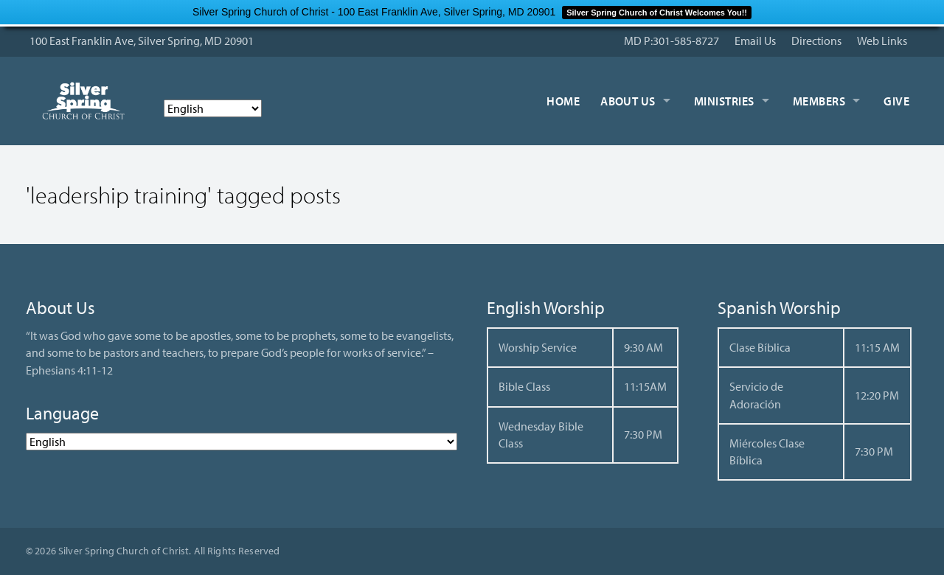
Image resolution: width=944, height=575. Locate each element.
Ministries (724, 101)
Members (819, 101)
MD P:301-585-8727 (671, 40)
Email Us (755, 40)
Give (896, 101)
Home (563, 101)
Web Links (882, 40)
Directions (816, 40)
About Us (628, 101)
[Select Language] (213, 108)
